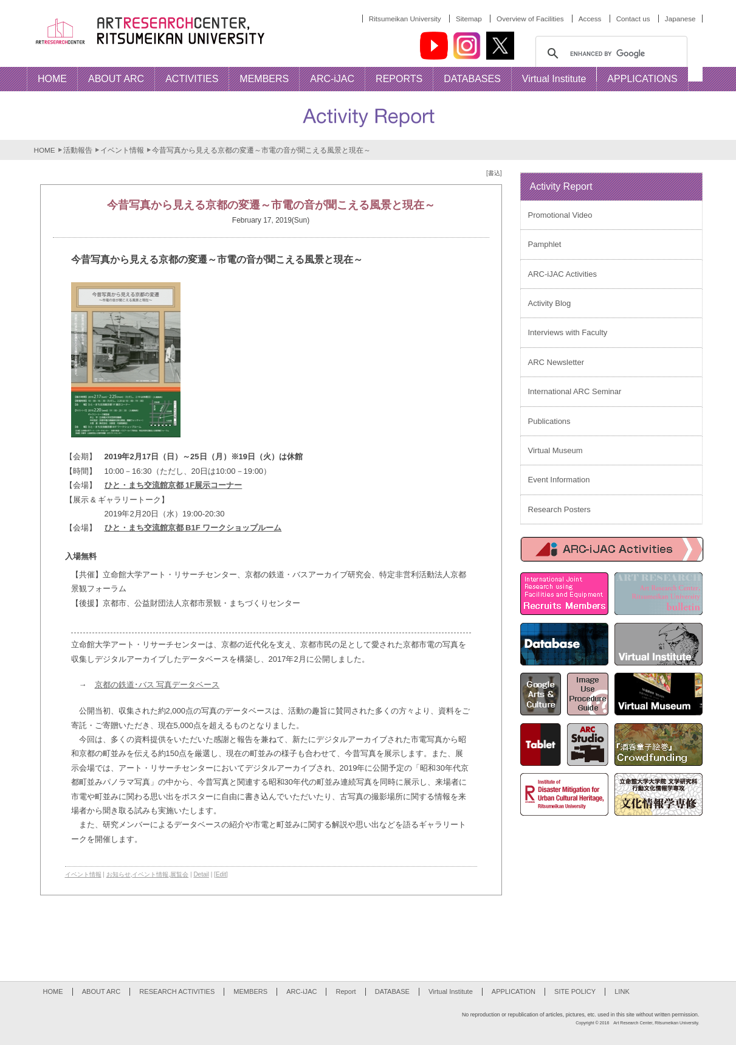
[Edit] (221, 874)
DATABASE (392, 991)
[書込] (494, 173)
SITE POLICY (575, 991)
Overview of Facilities (530, 19)
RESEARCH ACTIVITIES (177, 991)
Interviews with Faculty (568, 332)
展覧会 (179, 874)
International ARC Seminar (575, 391)
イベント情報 (122, 150)
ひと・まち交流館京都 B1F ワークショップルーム (193, 527)
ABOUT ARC (101, 991)
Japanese (680, 19)
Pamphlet (545, 244)
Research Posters (559, 509)
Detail (201, 874)
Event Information (559, 479)
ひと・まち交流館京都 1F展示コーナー (173, 485)
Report (345, 991)
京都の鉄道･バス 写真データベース (157, 684)
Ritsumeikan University (405, 19)
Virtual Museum (555, 450)
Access (590, 19)
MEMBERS (250, 991)
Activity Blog (549, 303)
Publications (549, 421)
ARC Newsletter (556, 362)
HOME (44, 150)
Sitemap (469, 19)
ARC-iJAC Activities (562, 274)
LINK (622, 991)
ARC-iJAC (301, 991)
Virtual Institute (450, 991)
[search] (609, 53)
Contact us (633, 19)
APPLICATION (513, 991)
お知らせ (118, 874)
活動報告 (77, 150)
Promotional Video (560, 215)
